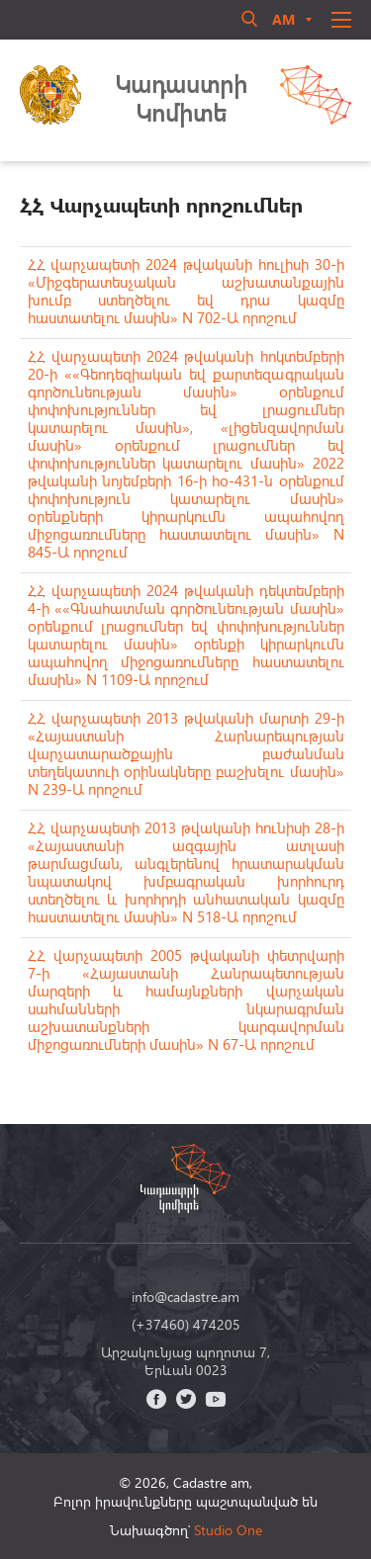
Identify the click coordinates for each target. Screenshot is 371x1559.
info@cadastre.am (185, 1297)
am (283, 19)
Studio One (228, 1529)
